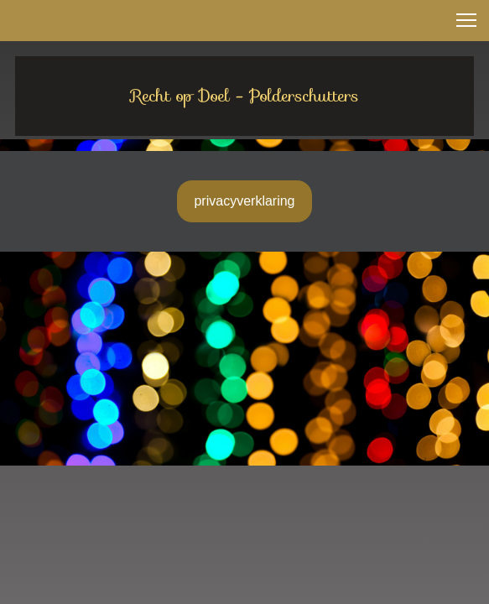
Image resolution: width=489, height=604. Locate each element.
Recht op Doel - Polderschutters (245, 95)
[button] (466, 20)
